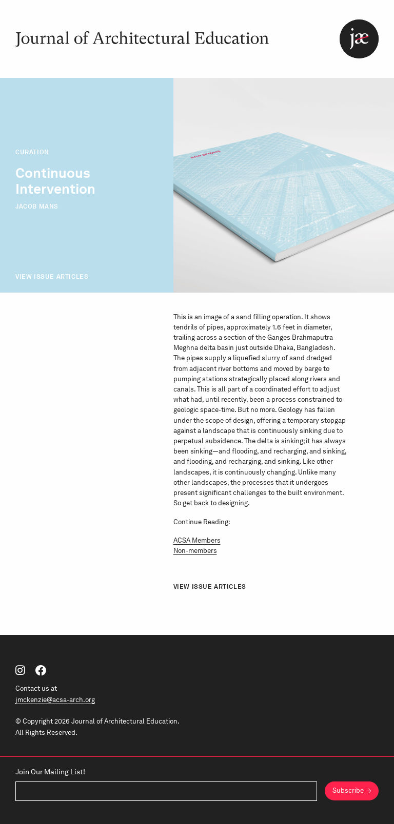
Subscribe (348, 790)
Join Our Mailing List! (50, 771)
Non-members (195, 550)
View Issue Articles (51, 276)
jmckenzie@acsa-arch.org (55, 700)
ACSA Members (197, 540)
